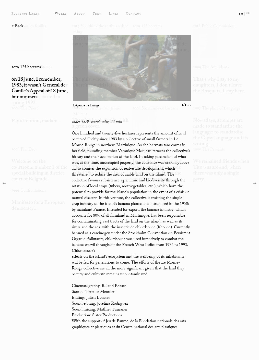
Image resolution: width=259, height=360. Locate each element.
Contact (133, 14)
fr (248, 13)
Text (97, 14)
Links (114, 14)
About (79, 14)
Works (61, 14)
